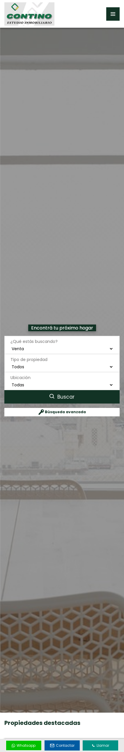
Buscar (62, 396)
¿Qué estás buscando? (34, 341)
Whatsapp (24, 745)
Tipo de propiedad (28, 359)
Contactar (62, 745)
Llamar (100, 745)
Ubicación (20, 377)
